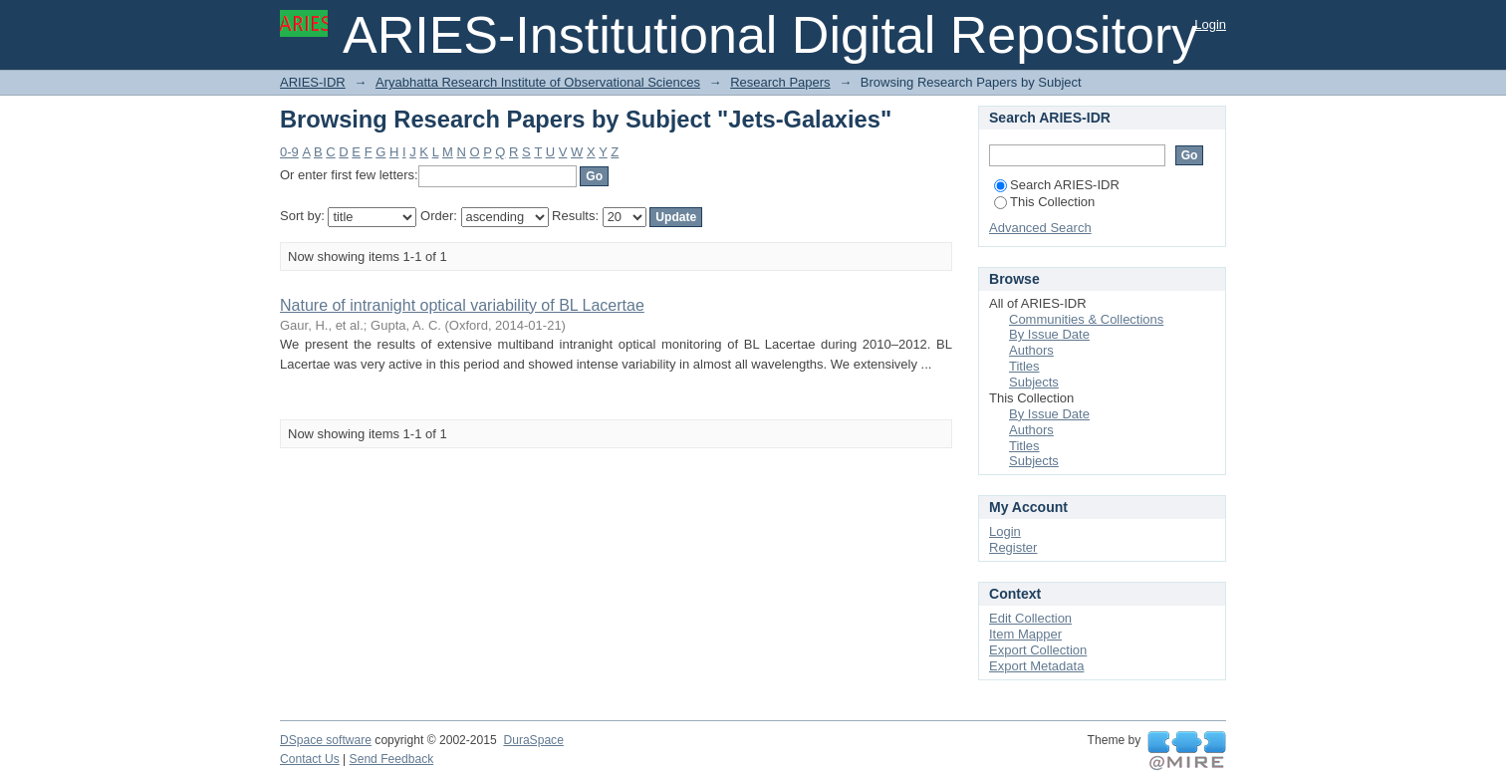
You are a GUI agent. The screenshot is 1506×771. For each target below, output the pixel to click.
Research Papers (780, 82)
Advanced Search (1040, 227)
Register (1013, 547)
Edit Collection (1030, 618)
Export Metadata (1036, 665)
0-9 (289, 151)
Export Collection (1038, 649)
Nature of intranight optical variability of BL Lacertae (462, 305)
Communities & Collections (1086, 319)
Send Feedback (392, 759)
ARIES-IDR (313, 82)
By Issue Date (1049, 334)
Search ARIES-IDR (1057, 184)
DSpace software (326, 740)
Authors (1031, 350)
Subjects (1034, 382)
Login (1210, 24)
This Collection (1044, 201)
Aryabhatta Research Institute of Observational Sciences (538, 82)
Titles (1024, 366)
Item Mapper (1025, 634)
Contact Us (310, 759)
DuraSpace (533, 740)
